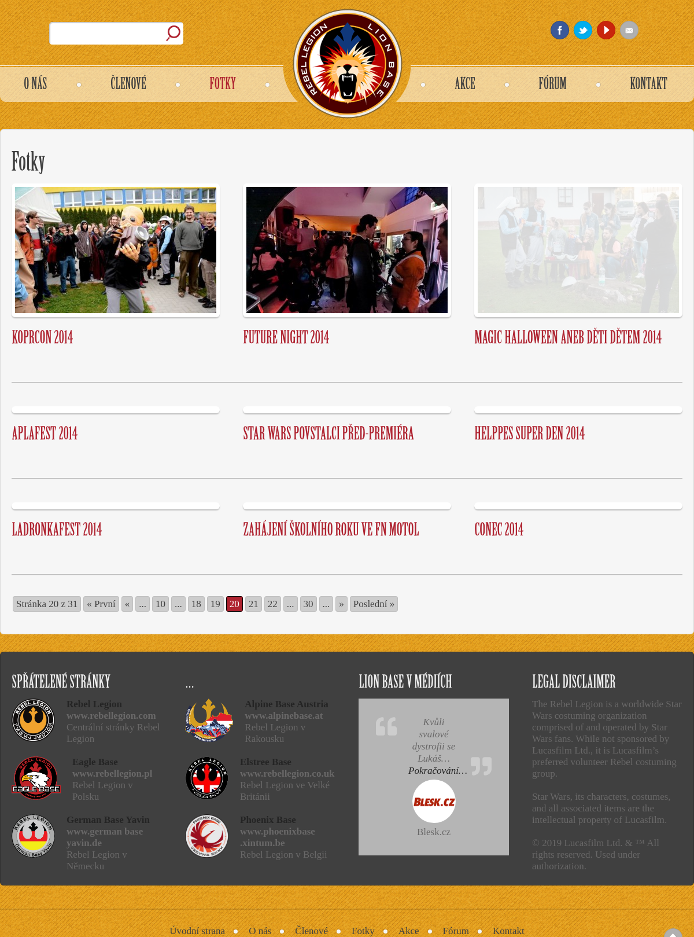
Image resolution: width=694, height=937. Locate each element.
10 (160, 603)
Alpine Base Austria (286, 704)
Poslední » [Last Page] (373, 603)
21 (254, 603)
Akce (408, 930)
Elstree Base (265, 761)
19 (215, 603)
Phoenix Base (268, 819)
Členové (311, 930)
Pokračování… (437, 770)
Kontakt (509, 930)
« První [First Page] (101, 603)
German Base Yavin (108, 819)
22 (273, 603)
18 (196, 603)
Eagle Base (95, 761)
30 (308, 603)
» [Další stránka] (341, 603)
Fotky (363, 930)
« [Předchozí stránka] (127, 603)
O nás (260, 930)
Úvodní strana (197, 930)
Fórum (456, 930)
